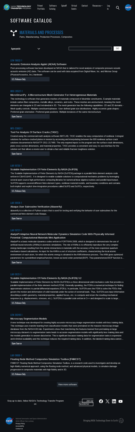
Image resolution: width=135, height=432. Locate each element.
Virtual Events (74, 7)
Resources (97, 5)
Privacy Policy (20, 424)
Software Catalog (53, 7)
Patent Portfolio (41, 7)
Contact (85, 5)
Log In (108, 7)
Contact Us (19, 429)
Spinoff (64, 5)
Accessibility (20, 426)
